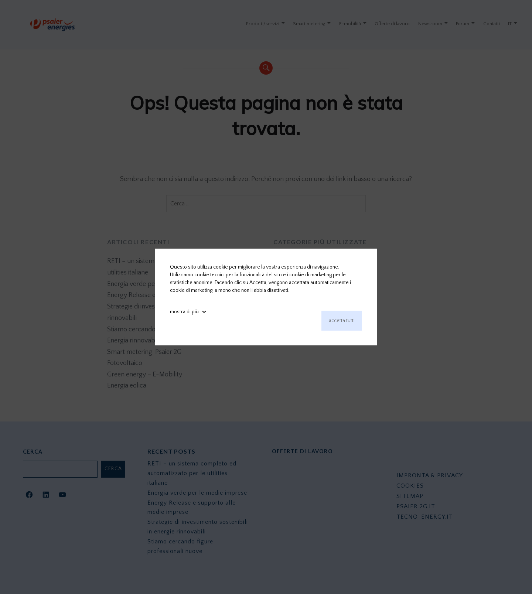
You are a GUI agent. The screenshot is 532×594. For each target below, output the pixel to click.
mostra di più (184, 312)
